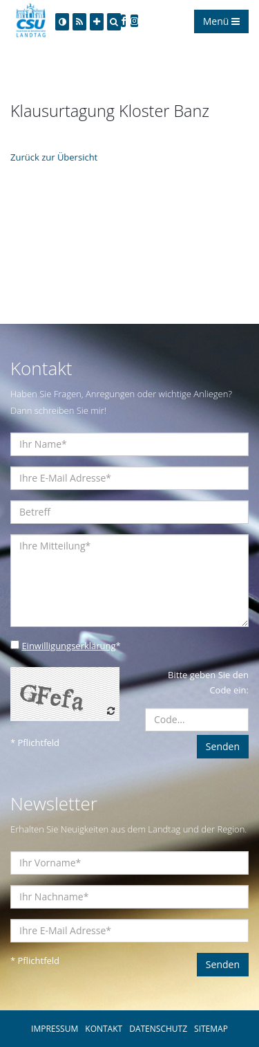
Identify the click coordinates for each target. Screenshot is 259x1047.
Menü (221, 21)
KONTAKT (103, 1029)
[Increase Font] (97, 21)
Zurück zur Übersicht (53, 157)
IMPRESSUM (54, 1029)
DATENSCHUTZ (158, 1029)
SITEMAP (211, 1029)
